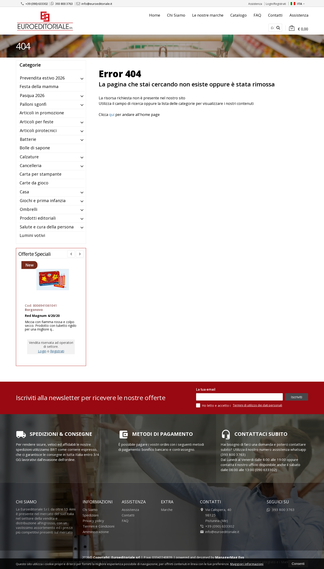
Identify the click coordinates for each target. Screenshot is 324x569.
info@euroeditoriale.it (94, 4)
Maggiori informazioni (246, 564)
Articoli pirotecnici (38, 130)
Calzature (29, 156)
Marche (167, 509)
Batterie (28, 139)
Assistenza (255, 4)
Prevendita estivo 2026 (42, 78)
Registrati (57, 351)
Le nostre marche (207, 15)
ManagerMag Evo (229, 557)
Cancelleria (30, 165)
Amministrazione (96, 531)
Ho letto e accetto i (213, 405)
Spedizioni (90, 515)
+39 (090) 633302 (34, 4)
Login (42, 351)
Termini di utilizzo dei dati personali (257, 405)
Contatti (275, 15)
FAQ (257, 15)
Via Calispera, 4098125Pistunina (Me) (215, 515)
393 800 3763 (62, 4)
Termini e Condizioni (98, 526)
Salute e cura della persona (47, 227)
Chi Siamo (176, 15)
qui (111, 114)
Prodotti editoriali (38, 218)
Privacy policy (93, 520)
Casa (24, 192)
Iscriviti (296, 397)
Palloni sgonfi (33, 104)
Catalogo (238, 15)
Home (154, 15)
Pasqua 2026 (32, 95)
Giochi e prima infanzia (43, 200)
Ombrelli (28, 209)
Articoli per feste (36, 121)
